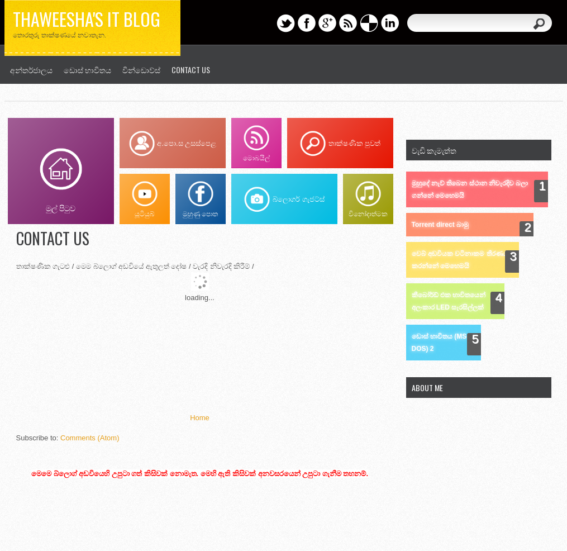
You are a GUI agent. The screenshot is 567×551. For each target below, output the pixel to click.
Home (199, 418)
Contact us (190, 69)
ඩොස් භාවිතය (87, 69)
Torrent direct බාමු (440, 225)
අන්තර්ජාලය (31, 69)
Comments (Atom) (89, 438)
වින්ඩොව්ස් (141, 69)
